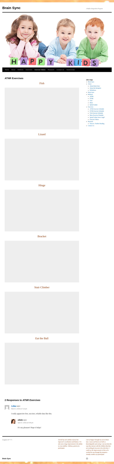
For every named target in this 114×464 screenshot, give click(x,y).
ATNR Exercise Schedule (97, 109)
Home (7, 70)
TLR (91, 100)
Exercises (29, 70)
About (13, 70)
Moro (91, 103)
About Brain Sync (95, 86)
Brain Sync (11, 8)
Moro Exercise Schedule (96, 115)
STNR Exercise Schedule (97, 111)
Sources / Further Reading (97, 123)
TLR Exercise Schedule (96, 113)
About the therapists (95, 88)
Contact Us (60, 70)
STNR (91, 98)
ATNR (91, 96)
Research (51, 70)
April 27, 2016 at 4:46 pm (25, 423)
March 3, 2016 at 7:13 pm (19, 409)
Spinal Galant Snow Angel (97, 117)
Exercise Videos (40, 70)
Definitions (93, 90)
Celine (13, 406)
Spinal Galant (93, 105)
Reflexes (20, 70)
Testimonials (70, 70)
